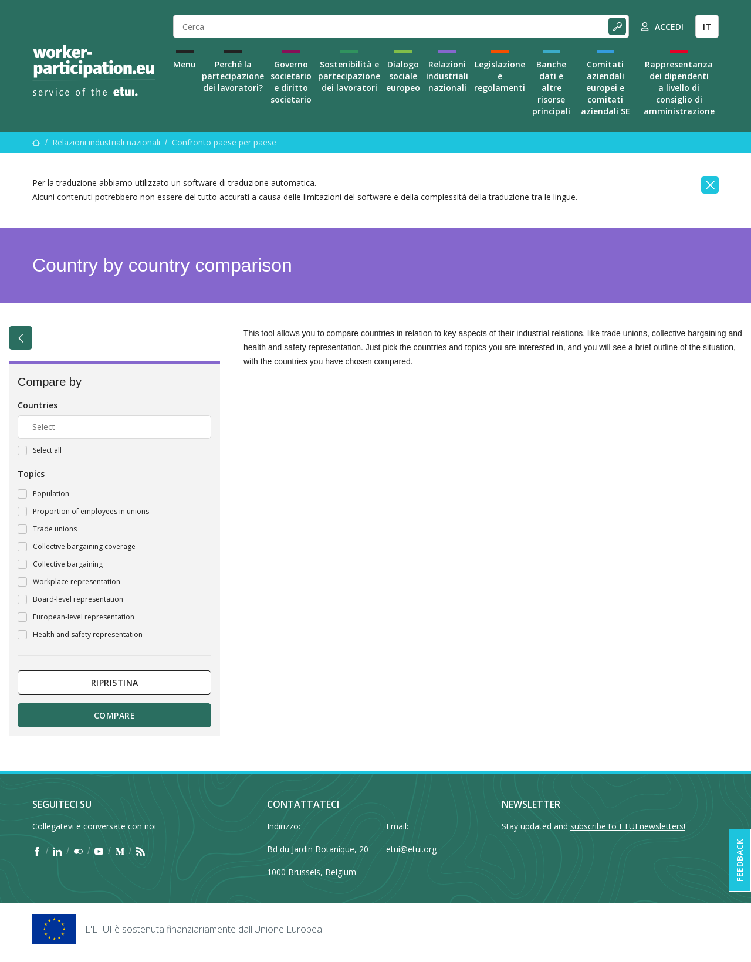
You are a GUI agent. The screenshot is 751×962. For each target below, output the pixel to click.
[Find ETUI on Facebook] (36, 851)
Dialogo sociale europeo (403, 76)
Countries (37, 405)
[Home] (93, 70)
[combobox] (114, 427)
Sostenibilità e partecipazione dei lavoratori (349, 76)
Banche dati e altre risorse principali (551, 88)
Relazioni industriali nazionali (447, 76)
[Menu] (36, 142)
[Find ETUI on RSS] (140, 851)
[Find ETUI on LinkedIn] (57, 851)
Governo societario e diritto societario (291, 82)
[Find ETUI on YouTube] (98, 851)
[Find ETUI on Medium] (120, 851)
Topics (31, 473)
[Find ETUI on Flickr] (78, 851)
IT (707, 26)
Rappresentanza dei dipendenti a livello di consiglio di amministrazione (679, 88)
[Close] (710, 185)
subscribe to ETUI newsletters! (627, 826)
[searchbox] (114, 427)
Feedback (739, 860)
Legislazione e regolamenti (499, 76)
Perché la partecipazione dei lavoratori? (233, 76)
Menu (184, 64)
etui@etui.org (411, 849)
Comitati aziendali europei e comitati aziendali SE (605, 88)
